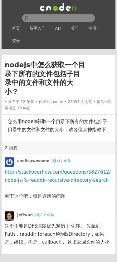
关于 (75, 28)
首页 (16, 28)
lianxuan (55, 102)
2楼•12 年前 (44, 215)
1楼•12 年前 (61, 161)
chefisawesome (33, 161)
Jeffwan (25, 215)
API (58, 28)
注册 (92, 28)
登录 (16, 40)
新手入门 (37, 28)
